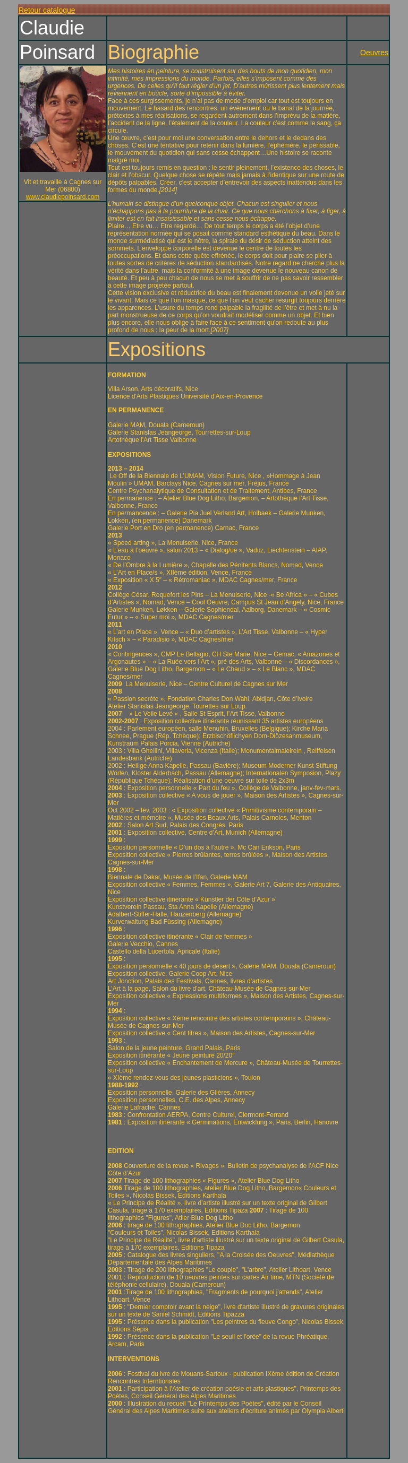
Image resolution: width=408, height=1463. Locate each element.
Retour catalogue (47, 10)
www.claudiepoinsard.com (63, 197)
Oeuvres (374, 52)
